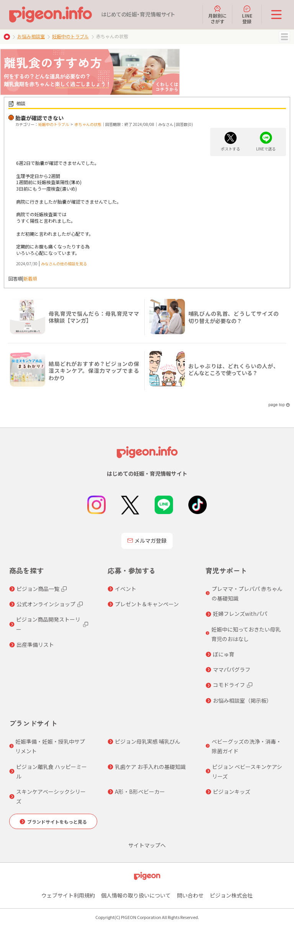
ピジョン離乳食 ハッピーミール (51, 771)
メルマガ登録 (147, 540)
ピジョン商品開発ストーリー (48, 624)
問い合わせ (190, 895)
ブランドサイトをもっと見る (57, 821)
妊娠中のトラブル (70, 36)
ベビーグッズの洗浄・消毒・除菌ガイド (246, 746)
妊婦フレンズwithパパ (240, 613)
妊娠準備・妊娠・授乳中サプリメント (50, 746)
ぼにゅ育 (223, 654)
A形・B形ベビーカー (140, 791)
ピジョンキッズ (231, 791)
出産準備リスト (35, 644)
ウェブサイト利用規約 (68, 895)
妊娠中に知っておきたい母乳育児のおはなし (246, 634)
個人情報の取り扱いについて (136, 895)
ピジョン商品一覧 (37, 588)
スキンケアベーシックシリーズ (51, 796)
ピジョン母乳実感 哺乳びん (147, 741)
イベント (125, 588)
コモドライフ (229, 685)
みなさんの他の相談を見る (64, 263)
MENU (284, 36)
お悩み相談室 (31, 36)
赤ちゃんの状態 (88, 124)
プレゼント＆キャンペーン (147, 604)
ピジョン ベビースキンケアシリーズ (247, 771)
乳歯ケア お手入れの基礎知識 (150, 766)
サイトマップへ (147, 845)
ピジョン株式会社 (231, 895)
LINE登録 (247, 14)
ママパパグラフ (231, 669)
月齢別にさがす (217, 14)
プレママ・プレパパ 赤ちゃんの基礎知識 (247, 593)
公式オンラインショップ (45, 604)
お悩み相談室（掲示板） (242, 700)
